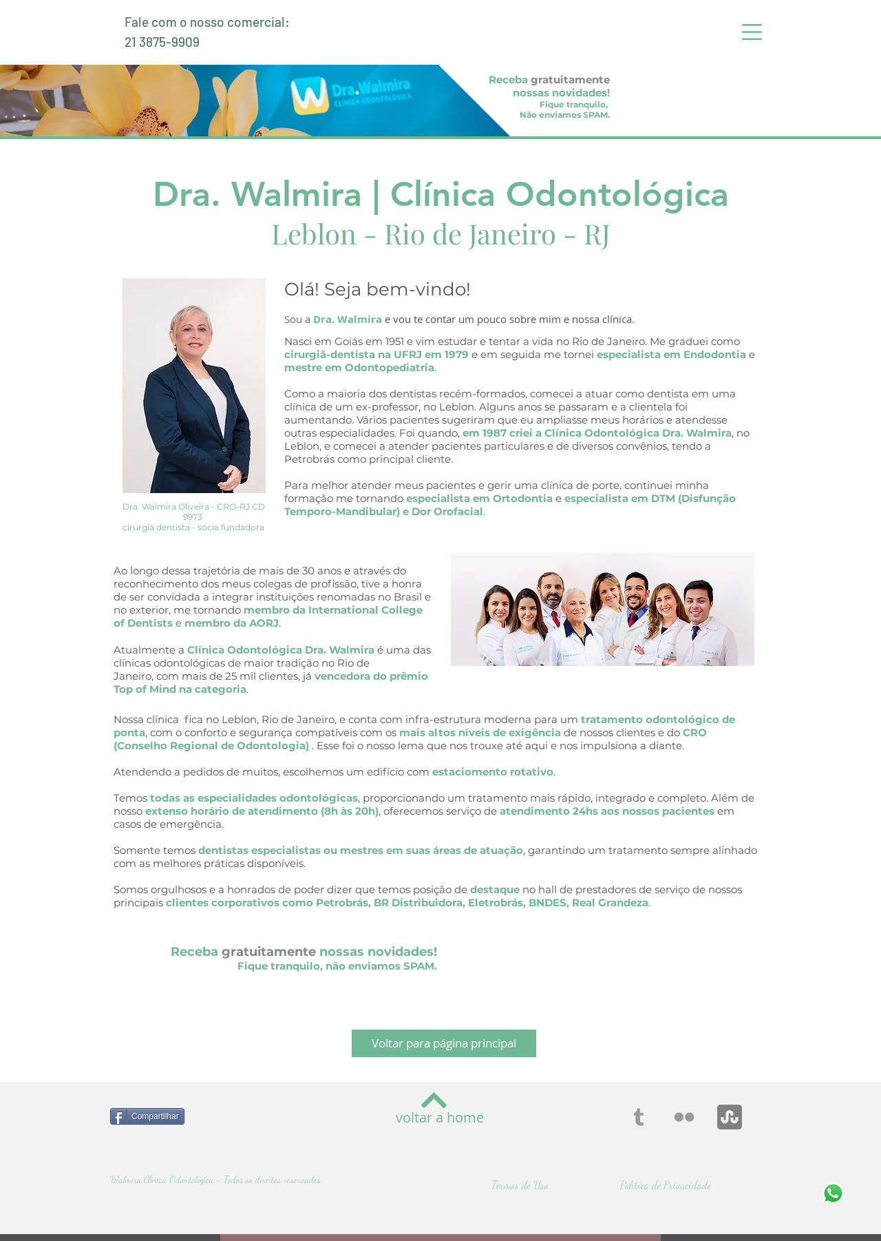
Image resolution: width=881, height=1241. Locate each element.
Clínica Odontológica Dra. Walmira (638, 432)
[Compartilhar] (147, 1116)
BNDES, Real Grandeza (588, 902)
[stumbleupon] (729, 1117)
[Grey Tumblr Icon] (638, 1117)
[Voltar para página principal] (444, 1043)
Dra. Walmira (347, 319)
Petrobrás (342, 902)
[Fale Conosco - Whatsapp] (833, 1193)
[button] (752, 32)
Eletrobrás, (497, 902)
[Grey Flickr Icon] (684, 1117)
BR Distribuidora (418, 902)
